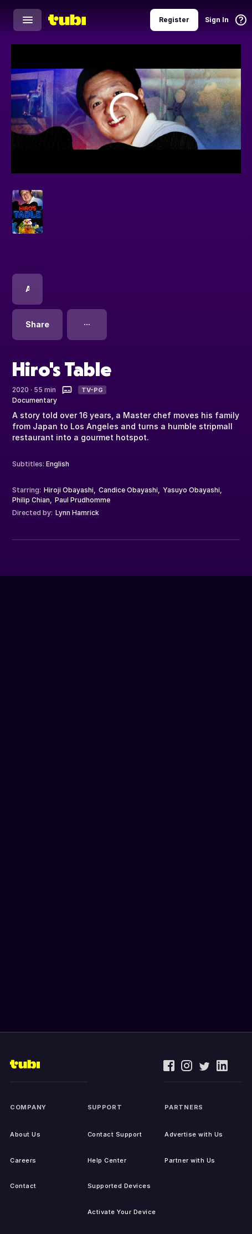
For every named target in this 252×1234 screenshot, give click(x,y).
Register (174, 20)
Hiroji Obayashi (69, 490)
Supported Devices (119, 1186)
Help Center (107, 1160)
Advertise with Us (193, 1134)
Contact (23, 1186)
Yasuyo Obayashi (191, 490)
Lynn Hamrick (77, 512)
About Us (25, 1134)
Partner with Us (189, 1160)
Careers (23, 1160)
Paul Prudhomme (82, 500)
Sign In (217, 20)
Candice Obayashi (128, 490)
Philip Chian (31, 500)
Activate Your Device (122, 1212)
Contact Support (115, 1134)
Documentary (34, 400)
